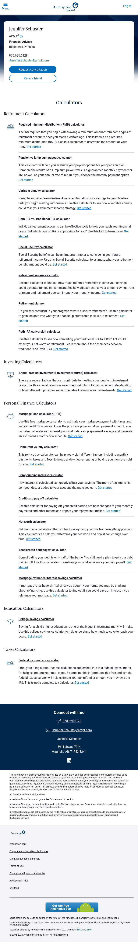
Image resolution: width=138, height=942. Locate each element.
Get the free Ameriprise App (71, 907)
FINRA (78, 929)
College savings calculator (36, 619)
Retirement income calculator (39, 275)
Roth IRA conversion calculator (39, 331)
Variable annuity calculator (37, 191)
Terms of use (16, 865)
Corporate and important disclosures (28, 851)
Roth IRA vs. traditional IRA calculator (44, 219)
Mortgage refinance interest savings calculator (50, 578)
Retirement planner (32, 303)
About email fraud (18, 880)
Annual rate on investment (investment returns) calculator (58, 373)
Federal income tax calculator (39, 660)
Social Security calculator (36, 247)
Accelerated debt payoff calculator (42, 550)
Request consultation (33, 69)
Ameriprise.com (17, 844)
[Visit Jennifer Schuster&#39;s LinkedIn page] (69, 760)
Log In (127, 6)
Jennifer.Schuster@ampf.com (29, 60)
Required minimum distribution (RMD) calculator (51, 124)
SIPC (89, 929)
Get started (34, 147)
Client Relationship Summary (24, 858)
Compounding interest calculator (41, 475)
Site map (14, 887)
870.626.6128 (18, 55)
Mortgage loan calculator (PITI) (40, 414)
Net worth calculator (32, 521)
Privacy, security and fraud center (27, 873)
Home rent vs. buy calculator (38, 447)
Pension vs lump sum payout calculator (45, 157)
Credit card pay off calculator (38, 498)
